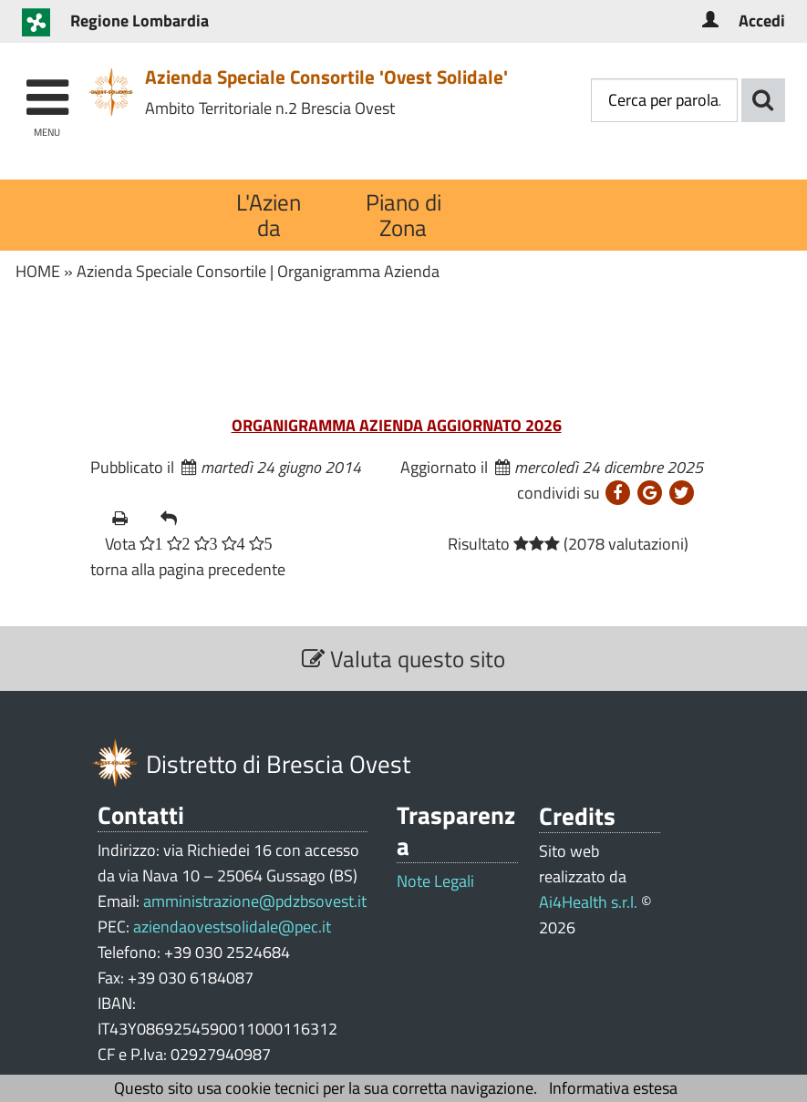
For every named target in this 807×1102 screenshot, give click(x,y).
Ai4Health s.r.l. (588, 902)
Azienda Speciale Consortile (171, 271)
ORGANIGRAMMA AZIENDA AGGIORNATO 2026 (397, 425)
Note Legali (435, 881)
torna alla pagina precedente (187, 569)
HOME (38, 271)
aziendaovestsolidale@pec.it (232, 926)
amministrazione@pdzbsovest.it (255, 901)
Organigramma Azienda (358, 271)
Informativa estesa (613, 1088)
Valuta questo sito (403, 658)
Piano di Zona (403, 214)
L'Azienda (268, 214)
